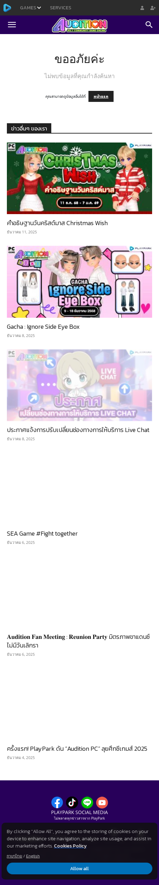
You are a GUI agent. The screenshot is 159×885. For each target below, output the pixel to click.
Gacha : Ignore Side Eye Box (43, 326)
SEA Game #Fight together (42, 533)
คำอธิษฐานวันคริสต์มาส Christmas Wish (57, 223)
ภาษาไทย (14, 856)
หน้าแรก (101, 96)
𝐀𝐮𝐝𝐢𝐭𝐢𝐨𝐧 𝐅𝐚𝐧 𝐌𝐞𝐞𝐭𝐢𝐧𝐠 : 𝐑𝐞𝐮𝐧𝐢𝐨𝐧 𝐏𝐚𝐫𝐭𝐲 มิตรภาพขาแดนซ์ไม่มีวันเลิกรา (78, 641)
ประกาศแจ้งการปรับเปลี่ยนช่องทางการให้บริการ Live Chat (78, 429)
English (33, 856)
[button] (12, 24)
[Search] (149, 24)
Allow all (79, 868)
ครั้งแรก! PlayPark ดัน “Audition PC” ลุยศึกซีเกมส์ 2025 (77, 748)
